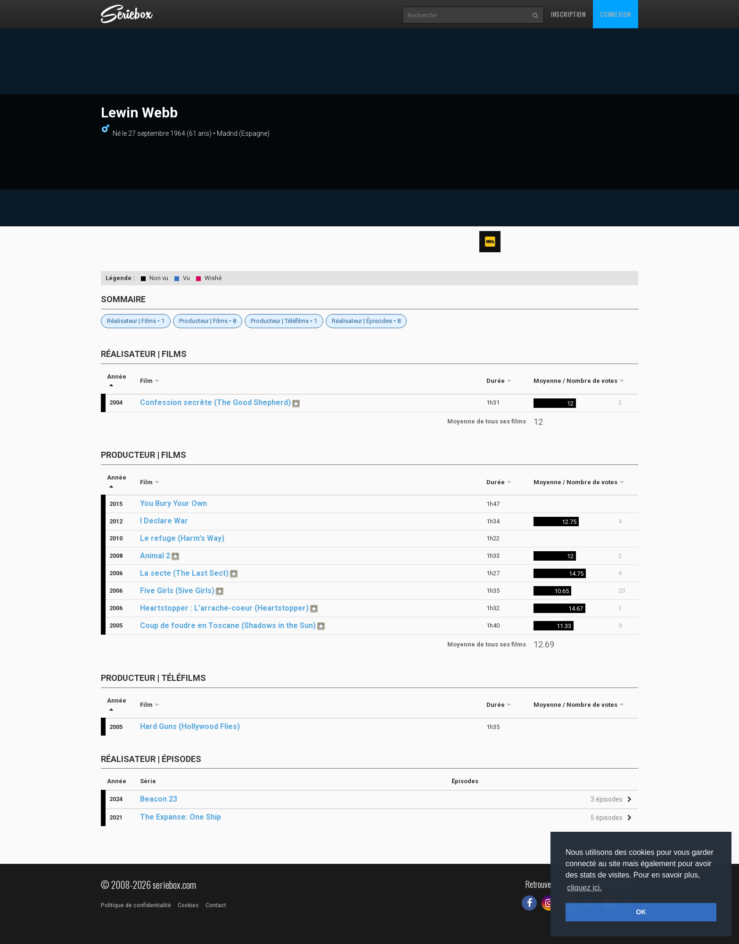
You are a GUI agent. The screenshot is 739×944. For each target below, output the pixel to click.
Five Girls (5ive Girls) (177, 591)
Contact (215, 905)
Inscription (568, 14)
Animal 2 (155, 556)
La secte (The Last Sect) (184, 573)
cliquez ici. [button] (584, 888)
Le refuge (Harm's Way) (182, 538)
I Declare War (164, 521)
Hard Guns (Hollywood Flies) (190, 726)
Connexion (615, 14)
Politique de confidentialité (136, 905)
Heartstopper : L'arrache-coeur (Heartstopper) (224, 608)
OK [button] (641, 912)
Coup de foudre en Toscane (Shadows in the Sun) (228, 625)
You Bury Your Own (173, 503)
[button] (610, 799)
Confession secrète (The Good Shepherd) (215, 402)
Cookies (188, 905)
